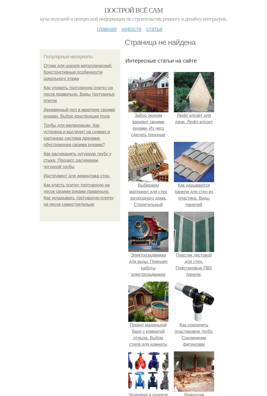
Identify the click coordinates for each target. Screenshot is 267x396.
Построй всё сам (133, 10)
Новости (131, 29)
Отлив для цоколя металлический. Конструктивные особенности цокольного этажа (78, 72)
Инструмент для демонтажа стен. (77, 176)
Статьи (154, 29)
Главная (107, 29)
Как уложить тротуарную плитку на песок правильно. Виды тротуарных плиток (79, 94)
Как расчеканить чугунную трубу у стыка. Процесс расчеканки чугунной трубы (77, 160)
